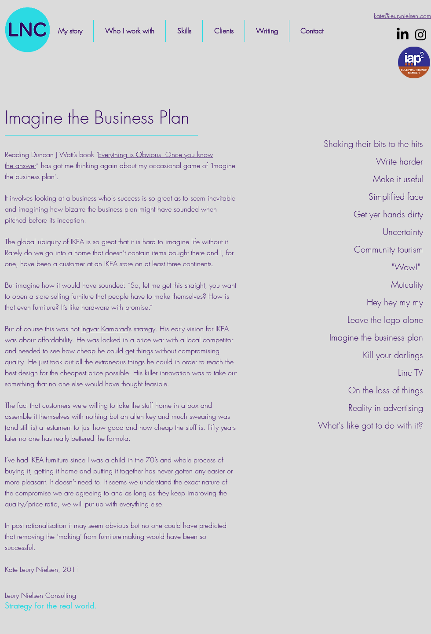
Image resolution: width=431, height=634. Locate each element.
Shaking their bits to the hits (373, 144)
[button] (129, 31)
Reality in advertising (385, 408)
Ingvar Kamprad (104, 328)
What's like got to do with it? (370, 425)
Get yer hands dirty (388, 214)
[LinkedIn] (402, 34)
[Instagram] (420, 34)
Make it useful (398, 179)
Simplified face (396, 196)
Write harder (399, 161)
